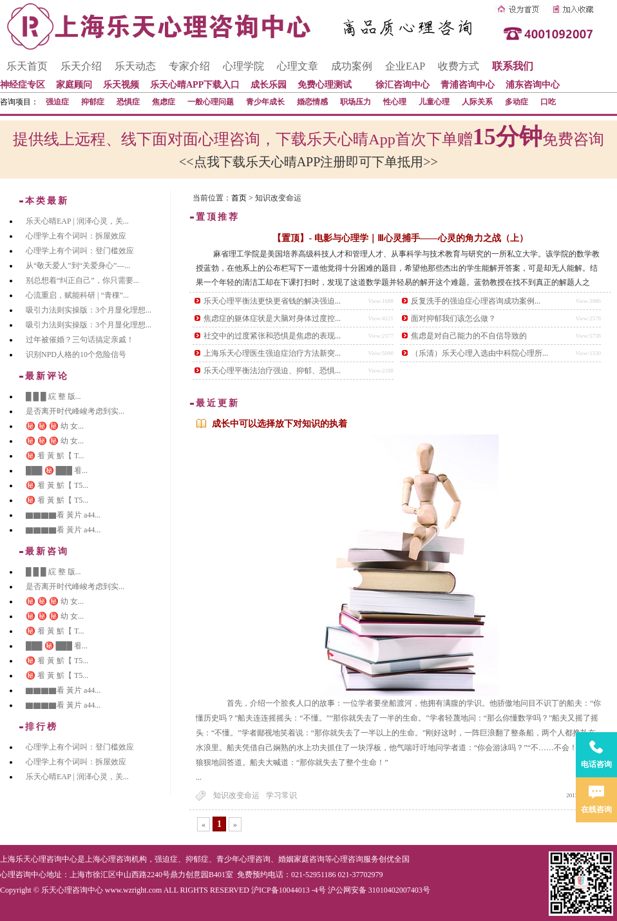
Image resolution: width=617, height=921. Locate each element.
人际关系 (477, 101)
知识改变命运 (236, 795)
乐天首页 (27, 66)
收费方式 (458, 66)
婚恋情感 (312, 101)
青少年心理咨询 (243, 859)
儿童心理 (434, 101)
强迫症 (57, 101)
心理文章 (297, 66)
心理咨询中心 (23, 874)
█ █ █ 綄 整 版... (53, 396)
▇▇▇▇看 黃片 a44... (63, 514)
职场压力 (355, 101)
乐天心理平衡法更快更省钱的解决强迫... (272, 300)
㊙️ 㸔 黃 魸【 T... (55, 455)
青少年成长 (265, 101)
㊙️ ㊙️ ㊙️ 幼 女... (55, 426)
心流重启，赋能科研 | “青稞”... (77, 295)
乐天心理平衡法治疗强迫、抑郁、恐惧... (272, 370)
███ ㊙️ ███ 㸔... (57, 470)
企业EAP (405, 66)
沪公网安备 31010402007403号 (379, 890)
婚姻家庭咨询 (301, 859)
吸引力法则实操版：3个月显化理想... (88, 310)
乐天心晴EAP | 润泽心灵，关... (77, 221)
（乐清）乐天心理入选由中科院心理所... (479, 353)
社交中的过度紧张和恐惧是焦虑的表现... (272, 335)
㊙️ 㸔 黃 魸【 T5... (57, 485)
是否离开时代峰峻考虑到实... (75, 411)
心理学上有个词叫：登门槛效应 (80, 250)
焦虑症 (163, 101)
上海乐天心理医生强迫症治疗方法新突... (272, 353)
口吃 (548, 101)
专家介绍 (189, 66)
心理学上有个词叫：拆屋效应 (76, 235)
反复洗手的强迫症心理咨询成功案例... (475, 300)
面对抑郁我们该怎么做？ (453, 318)
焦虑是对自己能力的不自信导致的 (469, 335)
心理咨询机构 (123, 859)
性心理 (394, 101)
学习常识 (281, 795)
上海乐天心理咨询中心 (38, 859)
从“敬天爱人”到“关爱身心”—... (78, 265)
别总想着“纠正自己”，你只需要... (82, 280)
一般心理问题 (210, 101)
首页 (239, 197)
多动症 (516, 101)
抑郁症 (92, 101)
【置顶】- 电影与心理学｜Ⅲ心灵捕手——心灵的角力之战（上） (399, 238)
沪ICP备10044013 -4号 (288, 890)
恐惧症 (128, 101)
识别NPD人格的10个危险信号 (76, 354)
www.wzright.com (133, 890)
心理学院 (243, 66)
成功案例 (351, 66)
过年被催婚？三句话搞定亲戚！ (80, 339)
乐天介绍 (81, 66)
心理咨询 (347, 859)
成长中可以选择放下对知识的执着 (279, 424)
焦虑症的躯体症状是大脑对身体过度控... (272, 318)
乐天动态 (135, 66)
